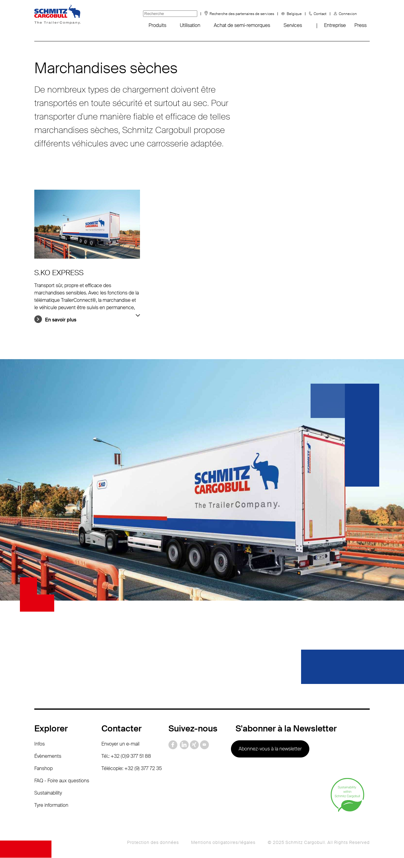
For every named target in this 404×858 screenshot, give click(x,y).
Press (360, 25)
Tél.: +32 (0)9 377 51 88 (126, 756)
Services (293, 25)
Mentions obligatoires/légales (223, 842)
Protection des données (153, 842)
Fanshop (43, 768)
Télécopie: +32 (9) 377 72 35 (131, 768)
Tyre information (51, 805)
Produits (157, 25)
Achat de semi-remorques (242, 25)
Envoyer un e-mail (120, 744)
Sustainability (48, 793)
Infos (39, 744)
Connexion (348, 13)
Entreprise (335, 25)
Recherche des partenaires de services (242, 13)
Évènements (47, 756)
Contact (320, 13)
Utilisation (190, 25)
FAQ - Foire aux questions (61, 781)
